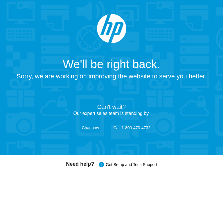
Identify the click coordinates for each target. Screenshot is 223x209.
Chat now (90, 127)
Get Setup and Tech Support (131, 164)
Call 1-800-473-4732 (131, 127)
